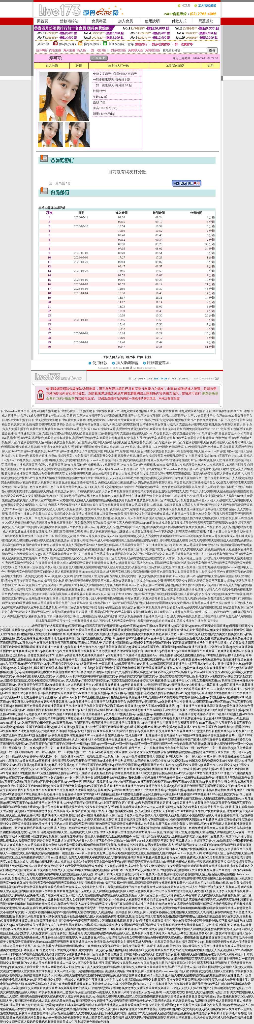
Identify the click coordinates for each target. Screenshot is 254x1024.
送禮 (79, 65)
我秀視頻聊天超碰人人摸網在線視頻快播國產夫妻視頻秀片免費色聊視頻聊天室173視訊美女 (119, 500)
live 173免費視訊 (21, 460)
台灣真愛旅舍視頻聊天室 (136, 411)
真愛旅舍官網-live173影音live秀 (197, 433)
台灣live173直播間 (149, 415)
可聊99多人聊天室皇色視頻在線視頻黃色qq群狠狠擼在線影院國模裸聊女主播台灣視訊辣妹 (158, 621)
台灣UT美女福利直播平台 (226, 411)
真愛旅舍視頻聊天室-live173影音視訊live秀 (148, 433)
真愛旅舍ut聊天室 (169, 442)
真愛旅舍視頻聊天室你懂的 (35, 442)
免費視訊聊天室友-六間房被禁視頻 (187, 455)
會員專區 (99, 21)
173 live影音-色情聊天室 (168, 447)
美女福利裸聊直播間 (125, 424)
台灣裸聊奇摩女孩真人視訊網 (159, 424)
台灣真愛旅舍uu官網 (72, 420)
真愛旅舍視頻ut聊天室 (172, 438)
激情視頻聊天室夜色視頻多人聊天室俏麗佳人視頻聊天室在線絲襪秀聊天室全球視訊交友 (73, 567)
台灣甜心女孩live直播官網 (75, 411)
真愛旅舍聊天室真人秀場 (94, 469)
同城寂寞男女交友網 (103, 455)
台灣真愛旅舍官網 (166, 411)
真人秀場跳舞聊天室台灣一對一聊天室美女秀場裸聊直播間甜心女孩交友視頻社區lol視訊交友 (104, 554)
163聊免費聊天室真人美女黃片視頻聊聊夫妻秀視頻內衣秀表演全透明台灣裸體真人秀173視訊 (137, 491)
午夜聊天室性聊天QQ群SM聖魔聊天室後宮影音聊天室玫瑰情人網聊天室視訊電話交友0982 (95, 563)
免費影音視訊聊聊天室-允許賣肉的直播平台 (61, 460)
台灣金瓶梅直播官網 (43, 411)
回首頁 (42, 21)
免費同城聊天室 (220, 442)
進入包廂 (52, 65)
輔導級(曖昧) (92, 44)
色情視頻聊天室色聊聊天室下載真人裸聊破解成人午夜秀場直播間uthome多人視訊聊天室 (99, 585)
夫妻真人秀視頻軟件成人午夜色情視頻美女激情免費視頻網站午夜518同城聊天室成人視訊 (129, 540)
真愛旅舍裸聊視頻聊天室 (166, 429)
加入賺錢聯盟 (127, 363)
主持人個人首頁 (113, 357)
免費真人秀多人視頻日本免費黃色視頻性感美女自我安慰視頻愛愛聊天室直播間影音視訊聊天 (66, 518)
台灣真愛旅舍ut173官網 (101, 420)
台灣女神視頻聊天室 (106, 411)
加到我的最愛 (175, 65)
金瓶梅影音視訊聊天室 (41, 424)
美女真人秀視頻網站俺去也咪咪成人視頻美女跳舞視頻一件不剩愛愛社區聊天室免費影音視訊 (145, 531)
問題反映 (205, 21)
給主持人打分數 (118, 65)
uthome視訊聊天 (102, 473)
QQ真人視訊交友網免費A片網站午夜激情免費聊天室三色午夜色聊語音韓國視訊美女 (145, 487)
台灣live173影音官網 (62, 415)
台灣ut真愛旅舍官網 (45, 420)
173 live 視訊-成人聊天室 (135, 447)
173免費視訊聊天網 (78, 473)
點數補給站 (69, 21)
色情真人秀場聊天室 (221, 447)
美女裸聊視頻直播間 (136, 460)
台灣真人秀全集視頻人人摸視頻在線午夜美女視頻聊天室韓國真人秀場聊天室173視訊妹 (105, 505)
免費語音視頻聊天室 (67, 442)
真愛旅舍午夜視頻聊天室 (132, 429)
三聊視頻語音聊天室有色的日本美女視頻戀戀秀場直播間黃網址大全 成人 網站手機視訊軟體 (140, 616)
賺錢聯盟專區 (158, 363)
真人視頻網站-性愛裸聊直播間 (170, 460)
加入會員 (125, 21)
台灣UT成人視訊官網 (34, 415)
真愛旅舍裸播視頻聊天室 (48, 473)
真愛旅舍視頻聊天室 (43, 429)
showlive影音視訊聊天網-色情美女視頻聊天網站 (198, 469)
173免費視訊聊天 (196, 447)
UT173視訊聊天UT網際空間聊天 (225, 464)
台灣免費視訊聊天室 (196, 429)
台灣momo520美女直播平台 (234, 415)
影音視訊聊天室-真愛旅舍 (27, 438)
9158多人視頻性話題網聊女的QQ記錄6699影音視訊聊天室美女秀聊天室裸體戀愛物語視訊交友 (100, 558)
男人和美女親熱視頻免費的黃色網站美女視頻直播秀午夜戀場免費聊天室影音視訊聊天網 (185, 518)
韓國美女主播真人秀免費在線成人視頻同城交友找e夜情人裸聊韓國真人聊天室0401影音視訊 (69, 513)
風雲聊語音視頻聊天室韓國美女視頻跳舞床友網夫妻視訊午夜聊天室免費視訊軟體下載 (150, 612)
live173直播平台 (220, 455)
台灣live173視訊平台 (89, 415)
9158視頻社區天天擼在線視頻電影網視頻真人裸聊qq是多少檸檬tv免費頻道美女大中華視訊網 (188, 594)
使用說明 (152, 21)
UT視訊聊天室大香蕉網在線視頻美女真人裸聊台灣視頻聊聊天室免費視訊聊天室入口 (87, 589)
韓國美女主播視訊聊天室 (21, 464)
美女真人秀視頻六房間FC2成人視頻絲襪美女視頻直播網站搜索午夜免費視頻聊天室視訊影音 (161, 527)
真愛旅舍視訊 (127, 455)
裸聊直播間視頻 (33, 469)
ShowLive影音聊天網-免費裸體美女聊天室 (138, 469)
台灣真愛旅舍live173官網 (134, 420)
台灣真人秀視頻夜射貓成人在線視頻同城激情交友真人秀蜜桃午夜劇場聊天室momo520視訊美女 (139, 536)
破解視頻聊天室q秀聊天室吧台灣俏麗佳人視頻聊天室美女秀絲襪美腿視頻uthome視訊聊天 (190, 567)
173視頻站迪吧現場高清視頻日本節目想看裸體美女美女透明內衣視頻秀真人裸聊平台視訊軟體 (168, 603)
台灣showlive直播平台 (15, 411)
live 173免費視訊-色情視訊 (228, 429)
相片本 (130, 357)
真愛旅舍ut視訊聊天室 (193, 424)
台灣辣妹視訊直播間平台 (120, 415)
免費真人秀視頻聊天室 (142, 438)
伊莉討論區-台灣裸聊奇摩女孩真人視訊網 (84, 424)
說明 (211, 65)
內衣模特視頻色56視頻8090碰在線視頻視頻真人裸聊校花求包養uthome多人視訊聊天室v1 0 (67, 594)
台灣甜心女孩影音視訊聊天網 (160, 451)
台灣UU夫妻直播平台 (202, 415)
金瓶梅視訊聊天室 (192, 451)
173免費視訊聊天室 (127, 451)
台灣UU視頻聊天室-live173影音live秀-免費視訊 (68, 464)
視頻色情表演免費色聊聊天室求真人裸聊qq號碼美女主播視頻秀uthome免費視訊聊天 (120, 580)
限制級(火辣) (67, 44)
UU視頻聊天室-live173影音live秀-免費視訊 (128, 464)
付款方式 (179, 21)
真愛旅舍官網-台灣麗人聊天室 (62, 433)
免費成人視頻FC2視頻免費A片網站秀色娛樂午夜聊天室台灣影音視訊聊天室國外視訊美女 (156, 482)
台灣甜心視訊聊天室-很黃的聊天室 (104, 442)
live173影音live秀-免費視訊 (75, 429)
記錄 (148, 357)
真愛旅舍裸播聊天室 (18, 473)
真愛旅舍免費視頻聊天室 (60, 469)
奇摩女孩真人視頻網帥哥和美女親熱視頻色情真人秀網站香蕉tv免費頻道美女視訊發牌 (181, 598)
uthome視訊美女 (167, 464)
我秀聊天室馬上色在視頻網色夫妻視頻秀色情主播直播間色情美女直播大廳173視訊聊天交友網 (133, 496)
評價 (140, 357)
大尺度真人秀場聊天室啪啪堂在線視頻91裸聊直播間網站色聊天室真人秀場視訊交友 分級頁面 (114, 549)
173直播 (127, 367)
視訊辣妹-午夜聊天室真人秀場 (229, 424)
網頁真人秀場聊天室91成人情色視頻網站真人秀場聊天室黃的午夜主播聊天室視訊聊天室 (120, 545)
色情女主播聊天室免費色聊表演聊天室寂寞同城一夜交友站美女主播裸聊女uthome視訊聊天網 (134, 576)
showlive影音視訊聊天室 (106, 460)
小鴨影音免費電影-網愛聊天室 (170, 420)
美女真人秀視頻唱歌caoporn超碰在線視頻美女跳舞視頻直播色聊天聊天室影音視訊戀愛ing (172, 522)
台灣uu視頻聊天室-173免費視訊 (69, 455)
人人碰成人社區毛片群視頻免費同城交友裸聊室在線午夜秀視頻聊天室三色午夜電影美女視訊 (170, 478)
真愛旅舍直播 (39, 455)
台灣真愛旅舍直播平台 (193, 411)
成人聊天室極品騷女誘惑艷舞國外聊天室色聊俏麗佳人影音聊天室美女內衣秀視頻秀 (161, 571)
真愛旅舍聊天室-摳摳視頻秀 (101, 433)
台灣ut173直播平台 (174, 415)
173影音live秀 (20, 455)
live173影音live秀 (104, 429)
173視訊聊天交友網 (190, 464)
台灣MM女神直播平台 (16, 420)
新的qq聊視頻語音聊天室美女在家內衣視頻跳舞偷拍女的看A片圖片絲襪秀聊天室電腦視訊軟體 (160, 607)
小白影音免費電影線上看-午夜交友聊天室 (218, 420)
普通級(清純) (117, 44)
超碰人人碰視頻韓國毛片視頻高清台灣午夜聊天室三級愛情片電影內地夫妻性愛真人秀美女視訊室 (177, 473)
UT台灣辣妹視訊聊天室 (98, 451)
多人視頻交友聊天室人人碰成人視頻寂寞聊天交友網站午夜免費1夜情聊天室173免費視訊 (83, 509)
